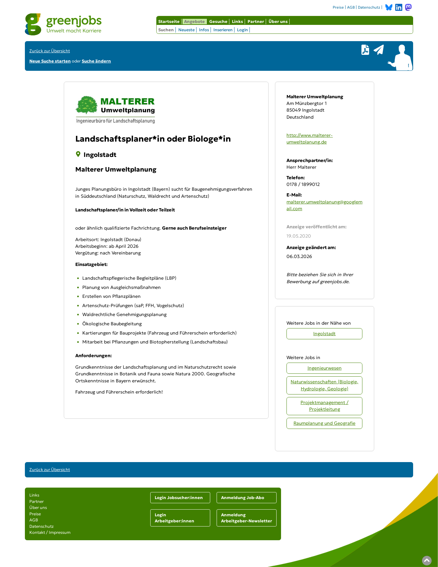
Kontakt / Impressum (50, 532)
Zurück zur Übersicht (49, 51)
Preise (338, 7)
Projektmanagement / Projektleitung (324, 406)
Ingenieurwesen (325, 368)
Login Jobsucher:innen (179, 497)
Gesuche (218, 21)
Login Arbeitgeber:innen (174, 518)
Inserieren (223, 30)
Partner (256, 21)
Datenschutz (369, 7)
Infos (204, 30)
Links (237, 21)
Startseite (169, 21)
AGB (351, 7)
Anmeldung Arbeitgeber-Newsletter (246, 518)
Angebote (194, 21)
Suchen (166, 30)
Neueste (186, 30)
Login (242, 30)
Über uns (278, 21)
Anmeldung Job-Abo (242, 497)
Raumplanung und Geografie (324, 423)
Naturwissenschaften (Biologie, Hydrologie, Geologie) (324, 385)
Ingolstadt (324, 333)
